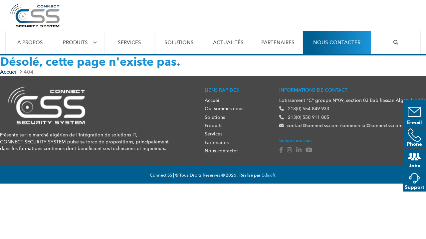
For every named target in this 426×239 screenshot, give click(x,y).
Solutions (179, 42)
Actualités (228, 42)
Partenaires (278, 42)
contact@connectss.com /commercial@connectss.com (340, 125)
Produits (75, 42)
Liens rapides (222, 90)
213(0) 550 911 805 (304, 117)
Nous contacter (336, 42)
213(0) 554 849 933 (304, 109)
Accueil (213, 100)
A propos (30, 42)
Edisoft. (269, 175)
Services (129, 42)
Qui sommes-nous (224, 109)
